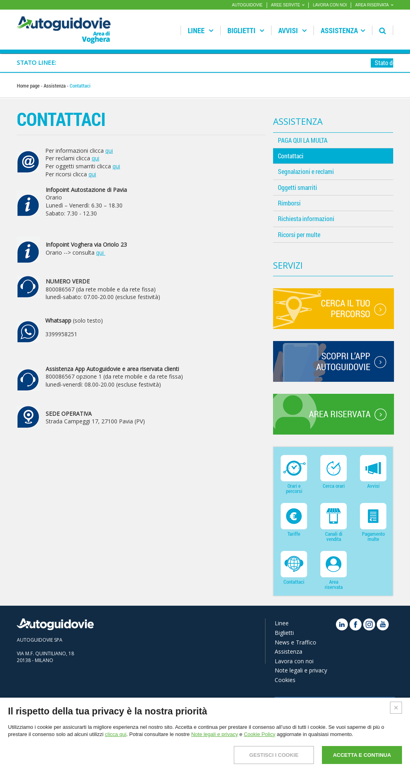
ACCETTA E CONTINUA (362, 755)
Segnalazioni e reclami (306, 171)
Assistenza (343, 30)
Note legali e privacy (301, 670)
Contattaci (290, 156)
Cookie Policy (259, 734)
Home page (29, 85)
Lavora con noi (294, 661)
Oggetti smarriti (297, 187)
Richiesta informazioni (306, 218)
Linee (200, 30)
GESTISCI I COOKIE (274, 755)
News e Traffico (295, 642)
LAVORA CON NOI (330, 5)
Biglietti (245, 30)
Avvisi (292, 30)
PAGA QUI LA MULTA (303, 140)
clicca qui (115, 734)
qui (109, 150)
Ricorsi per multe (299, 234)
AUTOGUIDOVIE (247, 5)
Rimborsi (289, 203)
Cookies (285, 680)
